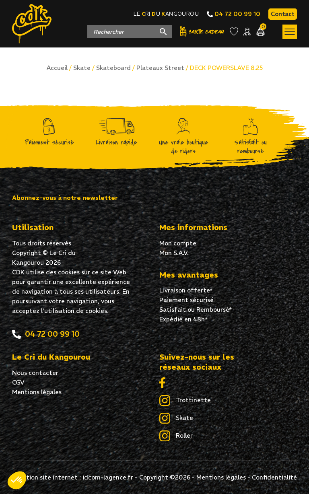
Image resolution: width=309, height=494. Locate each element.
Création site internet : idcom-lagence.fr (72, 477)
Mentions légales (37, 392)
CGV (18, 382)
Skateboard (113, 68)
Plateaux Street (160, 68)
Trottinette (185, 400)
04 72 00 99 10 (233, 14)
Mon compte (177, 243)
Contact (283, 14)
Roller (176, 436)
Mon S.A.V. (174, 253)
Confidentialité (274, 477)
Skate (82, 68)
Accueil (57, 68)
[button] (17, 480)
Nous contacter (35, 373)
